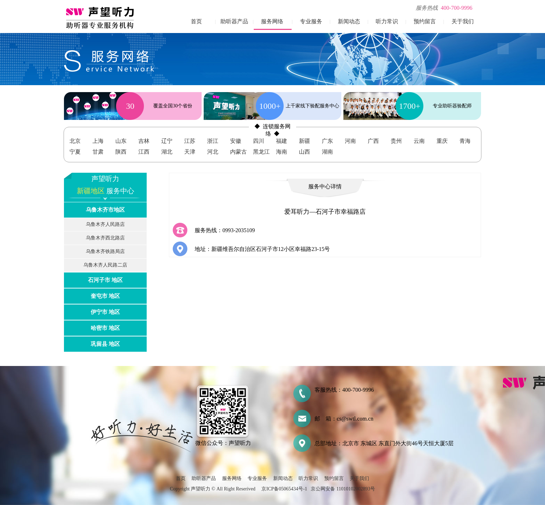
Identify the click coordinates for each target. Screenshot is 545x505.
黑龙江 (261, 152)
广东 (327, 141)
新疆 (304, 141)
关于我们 (463, 21)
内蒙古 (238, 152)
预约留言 (425, 21)
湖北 (166, 152)
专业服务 (311, 21)
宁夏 (75, 152)
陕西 (121, 152)
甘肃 (98, 152)
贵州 (396, 141)
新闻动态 (349, 21)
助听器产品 (234, 21)
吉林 (143, 141)
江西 (143, 152)
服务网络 (272, 21)
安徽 (235, 141)
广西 (373, 141)
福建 (281, 141)
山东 (121, 141)
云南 (419, 141)
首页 (196, 21)
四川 (258, 141)
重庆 (442, 141)
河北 (212, 152)
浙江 (212, 141)
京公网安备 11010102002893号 (343, 488)
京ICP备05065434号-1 (284, 488)
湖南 (327, 152)
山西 (304, 152)
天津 (189, 152)
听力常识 (387, 21)
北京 (75, 141)
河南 (350, 141)
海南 (281, 152)
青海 (465, 141)
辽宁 (166, 141)
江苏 (189, 141)
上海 (98, 141)
